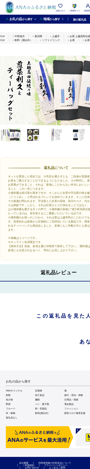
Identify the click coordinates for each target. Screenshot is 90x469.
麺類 (37, 399)
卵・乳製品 (41, 408)
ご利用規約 (28, 465)
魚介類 (9, 399)
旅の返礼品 (79, 19)
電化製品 (69, 404)
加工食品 (39, 395)
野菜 (8, 404)
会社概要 (23, 463)
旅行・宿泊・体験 (73, 395)
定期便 (38, 390)
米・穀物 (10, 413)
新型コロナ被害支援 (74, 413)
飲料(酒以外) (41, 413)
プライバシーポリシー (56, 465)
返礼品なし (12, 417)
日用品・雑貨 (71, 399)
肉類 (8, 395)
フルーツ (10, 408)
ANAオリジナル (14, 390)
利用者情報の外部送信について (54, 463)
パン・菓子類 (42, 404)
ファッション (71, 408)
